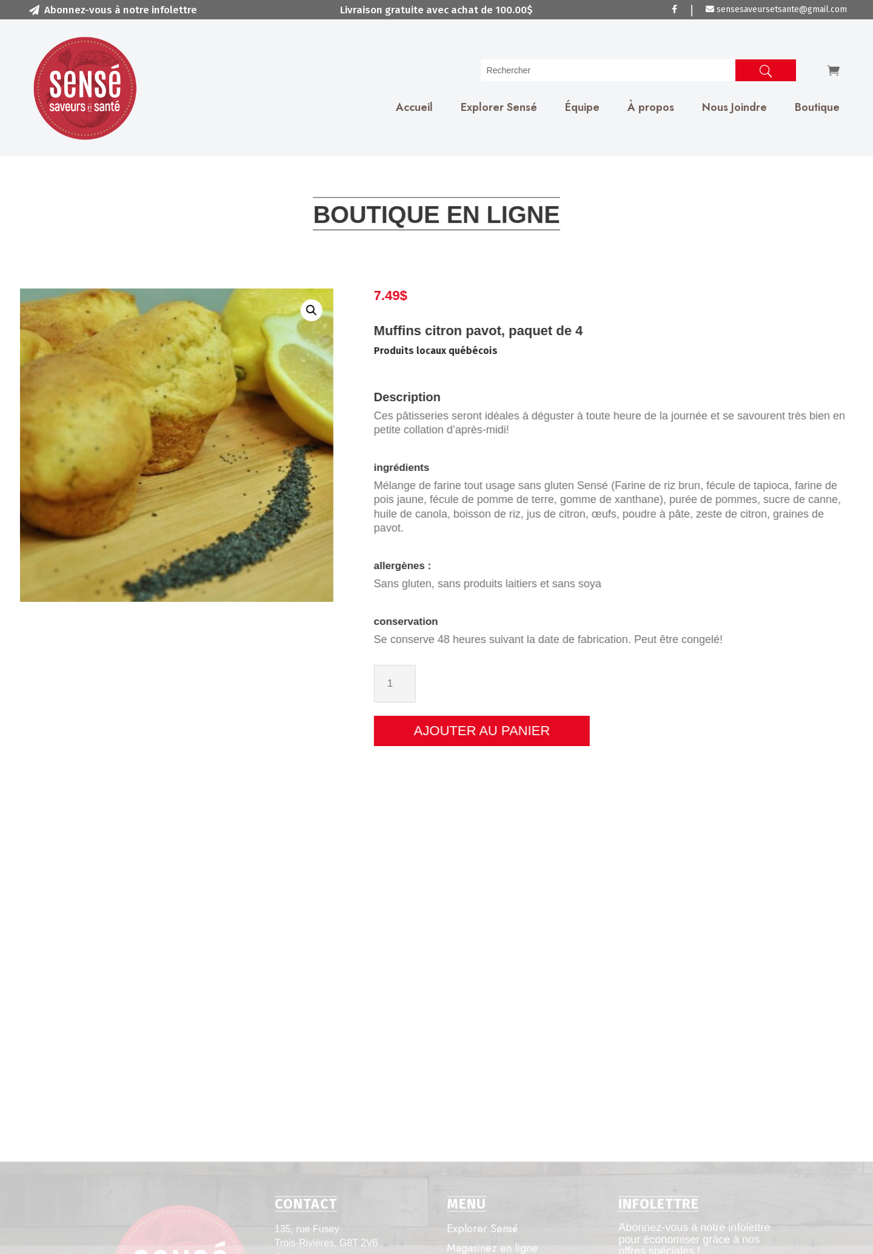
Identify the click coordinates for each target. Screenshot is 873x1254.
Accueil (414, 107)
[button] (259, 310)
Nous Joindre (734, 107)
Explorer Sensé (499, 107)
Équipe (582, 107)
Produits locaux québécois (516, 350)
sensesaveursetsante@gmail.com (776, 9)
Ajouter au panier (563, 730)
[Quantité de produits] (476, 683)
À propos (650, 107)
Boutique (817, 107)
